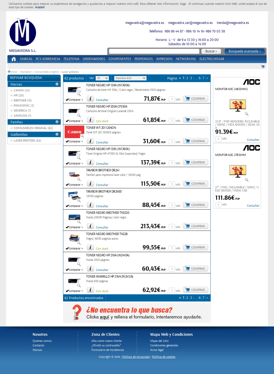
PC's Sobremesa (48, 59)
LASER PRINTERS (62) (27, 140)
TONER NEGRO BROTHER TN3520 (107, 213)
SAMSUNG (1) (22, 115)
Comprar (198, 98)
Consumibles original (46, 72)
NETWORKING (186, 59)
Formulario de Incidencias (107, 350)
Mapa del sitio (159, 341)
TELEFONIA (71, 59)
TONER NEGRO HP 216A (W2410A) (107, 255)
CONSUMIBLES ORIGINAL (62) (33, 128)
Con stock (102, 121)
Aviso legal (157, 350)
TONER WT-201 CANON (101, 128)
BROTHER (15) (23, 100)
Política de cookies (163, 357)
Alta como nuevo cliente (106, 341)
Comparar (75, 99)
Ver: (92, 78)
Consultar (102, 100)
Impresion (26, 72)
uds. (178, 99)
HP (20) (19, 95)
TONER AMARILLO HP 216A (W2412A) (109, 277)
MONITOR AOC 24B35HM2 (231, 89)
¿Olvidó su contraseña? (106, 345)
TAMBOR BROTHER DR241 (102, 170)
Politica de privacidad (136, 357)
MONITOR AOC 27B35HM (230, 155)
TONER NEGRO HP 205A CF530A (106, 107)
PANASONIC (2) (24, 105)
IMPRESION (164, 59)
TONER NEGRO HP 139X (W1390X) (108, 149)
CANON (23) (22, 90)
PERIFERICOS (144, 59)
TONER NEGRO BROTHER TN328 (107, 234)
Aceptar (40, 7)
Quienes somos (42, 341)
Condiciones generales (164, 345)
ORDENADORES (94, 59)
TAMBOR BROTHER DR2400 (104, 192)
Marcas (26, 59)
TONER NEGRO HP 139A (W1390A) (108, 85)
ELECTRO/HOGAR (212, 59)
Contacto (38, 345)
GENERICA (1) (22, 110)
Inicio (12, 72)
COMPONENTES (120, 59)
